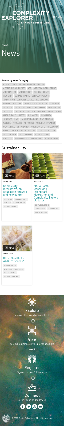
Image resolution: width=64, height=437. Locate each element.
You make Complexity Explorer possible (32, 344)
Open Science (9, 127)
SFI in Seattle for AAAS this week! (13, 260)
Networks (29, 123)
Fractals (19, 111)
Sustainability (22, 138)
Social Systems (42, 135)
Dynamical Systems (12, 104)
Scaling (32, 131)
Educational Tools (24, 108)
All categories (10, 84)
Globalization (54, 111)
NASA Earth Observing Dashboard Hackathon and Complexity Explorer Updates (47, 193)
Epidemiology (54, 108)
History (21, 115)
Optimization (23, 127)
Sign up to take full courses (32, 372)
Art (29, 88)
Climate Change (22, 96)
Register (32, 368)
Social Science (25, 135)
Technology (37, 138)
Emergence (40, 108)
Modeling (17, 123)
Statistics (7, 138)
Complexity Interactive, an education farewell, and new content (15, 190)
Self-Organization (47, 131)
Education (7, 108)
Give (32, 339)
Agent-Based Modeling (33, 84)
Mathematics (46, 119)
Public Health (19, 131)
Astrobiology (25, 92)
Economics (54, 104)
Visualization (51, 138)
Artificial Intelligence (44, 88)
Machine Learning (29, 119)
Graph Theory (9, 115)
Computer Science (25, 100)
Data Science (42, 100)
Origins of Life (38, 127)
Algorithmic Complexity (14, 88)
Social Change (9, 135)
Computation (9, 100)
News (5, 44)
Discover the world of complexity (32, 315)
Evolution (7, 111)
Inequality (46, 115)
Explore (32, 311)
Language (7, 119)
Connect (32, 395)
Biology (37, 92)
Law (16, 119)
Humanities (33, 115)
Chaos (46, 92)
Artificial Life (9, 92)
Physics (6, 131)
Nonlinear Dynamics (45, 123)
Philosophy (52, 127)
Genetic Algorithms (35, 111)
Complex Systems (40, 96)
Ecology (43, 104)
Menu (59, 16)
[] (20, 84)
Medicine (7, 123)
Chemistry (7, 96)
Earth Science (30, 104)
